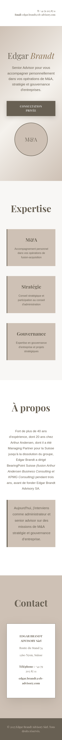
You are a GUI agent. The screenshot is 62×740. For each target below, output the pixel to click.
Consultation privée (31, 108)
